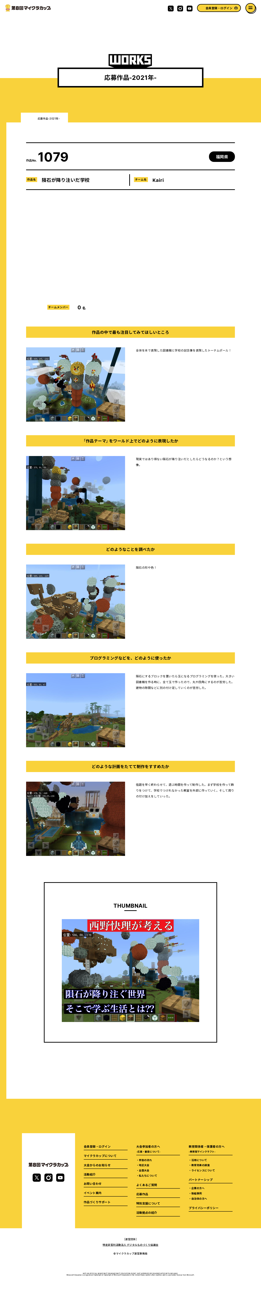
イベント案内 (93, 1193)
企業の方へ (197, 1188)
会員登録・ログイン (219, 8)
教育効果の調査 (200, 1165)
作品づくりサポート (97, 1202)
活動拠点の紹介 (146, 1212)
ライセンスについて (203, 1170)
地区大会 (144, 1165)
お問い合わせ (93, 1183)
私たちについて (148, 1175)
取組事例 (196, 1193)
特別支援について (148, 1203)
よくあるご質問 (146, 1185)
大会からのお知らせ (97, 1165)
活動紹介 (90, 1174)
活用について (199, 1160)
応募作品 (142, 1194)
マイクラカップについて (100, 1155)
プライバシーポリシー (204, 1208)
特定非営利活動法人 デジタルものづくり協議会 (130, 1245)
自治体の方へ (199, 1198)
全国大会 (144, 1170)
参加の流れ (145, 1160)
